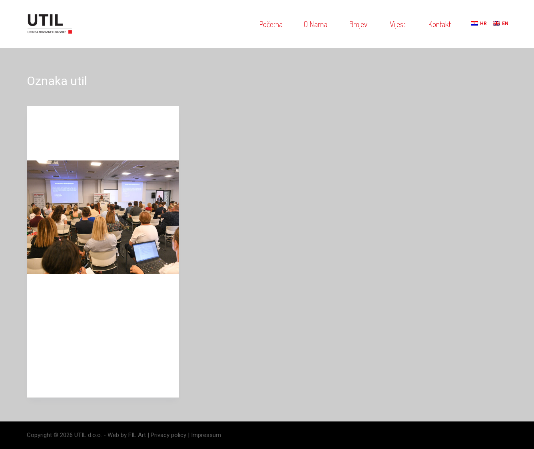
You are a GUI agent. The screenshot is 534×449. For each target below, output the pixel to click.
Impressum (206, 435)
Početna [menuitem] (271, 24)
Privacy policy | (171, 435)
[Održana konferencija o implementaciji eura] (103, 217)
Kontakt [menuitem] (439, 24)
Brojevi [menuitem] (359, 24)
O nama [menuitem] (315, 24)
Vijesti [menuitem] (398, 24)
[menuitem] (475, 24)
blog (45, 121)
